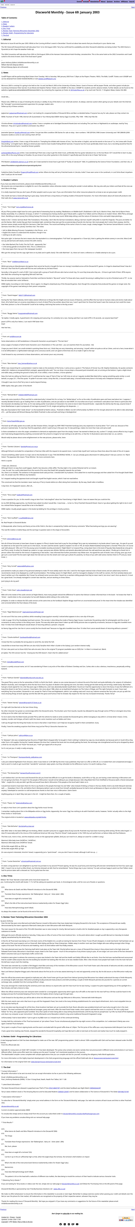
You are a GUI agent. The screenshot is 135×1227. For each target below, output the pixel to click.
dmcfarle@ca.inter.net (26, 826)
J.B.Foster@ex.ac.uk (77, 90)
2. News (4, 24)
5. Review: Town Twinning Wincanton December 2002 (20, 31)
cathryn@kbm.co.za (26, 735)
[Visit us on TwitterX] (64, 1225)
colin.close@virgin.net (24, 590)
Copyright (4, 1222)
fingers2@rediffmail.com (29, 172)
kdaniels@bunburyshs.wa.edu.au (31, 678)
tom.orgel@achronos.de (24, 207)
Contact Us (5, 1217)
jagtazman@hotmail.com (18, 113)
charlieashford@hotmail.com (30, 637)
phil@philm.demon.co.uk (19, 162)
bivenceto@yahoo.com (24, 803)
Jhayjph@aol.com (7, 141)
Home (2, 5)
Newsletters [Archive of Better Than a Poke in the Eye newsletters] (95, 2)
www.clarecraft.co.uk (20, 198)
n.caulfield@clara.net (25, 518)
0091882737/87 (123, 1092)
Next (133, 7)
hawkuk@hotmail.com (24, 495)
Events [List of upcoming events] (79, 2)
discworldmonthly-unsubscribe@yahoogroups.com (81, 1114)
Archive (7, 5)
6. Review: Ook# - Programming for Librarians (17, 33)
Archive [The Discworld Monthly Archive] (117, 2)
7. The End (5, 35)
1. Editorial (5, 22)
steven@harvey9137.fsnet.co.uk (30, 703)
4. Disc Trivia (5, 28)
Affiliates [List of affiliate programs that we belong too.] (124, 2)
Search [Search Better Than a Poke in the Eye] (131, 2)
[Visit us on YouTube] (77, 1225)
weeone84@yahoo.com (25, 566)
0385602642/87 (95, 1088)
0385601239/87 (63, 1092)
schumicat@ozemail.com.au (31, 861)
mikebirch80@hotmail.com (27, 395)
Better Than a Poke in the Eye (22, 1222)
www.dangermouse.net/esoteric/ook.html (46, 1062)
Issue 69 (12, 5)
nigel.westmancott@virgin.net (33, 612)
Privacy (12, 1217)
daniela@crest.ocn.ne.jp (29, 447)
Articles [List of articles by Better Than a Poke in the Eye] (86, 2)
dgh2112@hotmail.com (27, 295)
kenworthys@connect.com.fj (30, 773)
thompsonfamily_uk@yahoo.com (30, 757)
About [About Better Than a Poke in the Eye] (103, 2)
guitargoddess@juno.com (10, 153)
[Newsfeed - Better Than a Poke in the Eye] (2, 1)
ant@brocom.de (15, 336)
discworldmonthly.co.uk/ (10, 1106)
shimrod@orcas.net (14, 539)
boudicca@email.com (22, 132)
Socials (18, 1217)
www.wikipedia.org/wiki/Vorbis (35, 817)
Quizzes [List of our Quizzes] (110, 2)
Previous (3, 7)
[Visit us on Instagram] (69, 1225)
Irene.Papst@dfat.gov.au (16, 421)
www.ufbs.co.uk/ (59, 1189)
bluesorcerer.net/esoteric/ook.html (106, 1058)
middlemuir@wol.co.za (20, 262)
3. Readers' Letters (8, 26)
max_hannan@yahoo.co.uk (27, 363)
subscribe (66, 1214)
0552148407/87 (54, 1088)
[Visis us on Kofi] (73, 1225)
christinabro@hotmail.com (22, 123)
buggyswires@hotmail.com (28, 313)
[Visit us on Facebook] (60, 1225)
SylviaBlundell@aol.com (15, 662)
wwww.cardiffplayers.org (47, 79)
